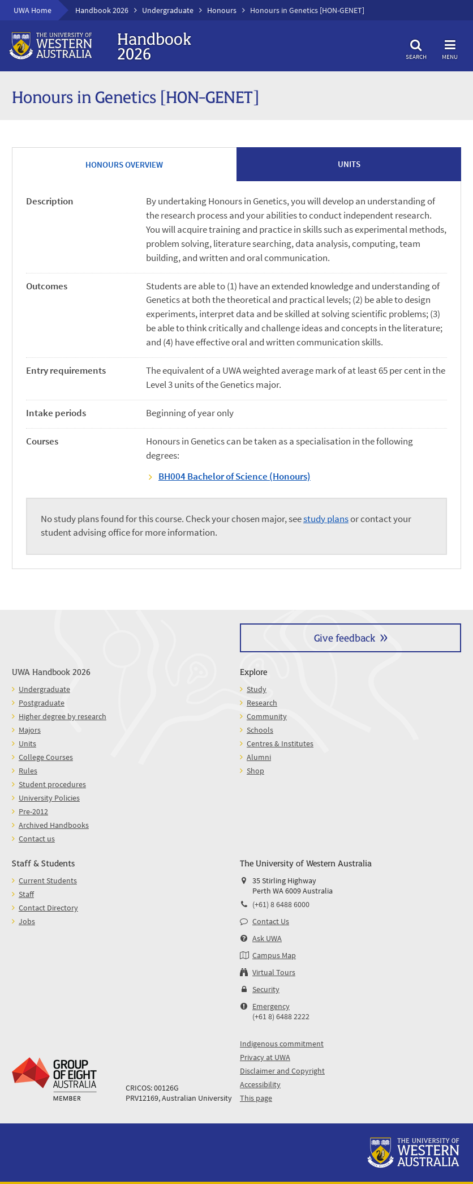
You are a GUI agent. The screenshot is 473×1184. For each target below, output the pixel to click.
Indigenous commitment (282, 1043)
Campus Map (274, 955)
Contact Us (270, 921)
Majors (30, 730)
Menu (449, 48)
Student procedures (52, 784)
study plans (326, 519)
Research (262, 703)
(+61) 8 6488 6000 (280, 904)
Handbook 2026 (101, 10)
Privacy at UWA (265, 1057)
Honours (221, 10)
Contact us (37, 838)
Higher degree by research (62, 716)
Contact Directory (48, 908)
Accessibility (260, 1084)
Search (416, 48)
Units (27, 743)
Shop (255, 771)
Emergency (271, 1006)
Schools (260, 730)
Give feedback (344, 637)
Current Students (48, 880)
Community (267, 716)
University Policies (49, 798)
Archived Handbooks (54, 825)
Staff (26, 894)
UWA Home (32, 10)
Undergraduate (168, 10)
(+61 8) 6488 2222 (280, 1016)
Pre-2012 (33, 811)
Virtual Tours (273, 972)
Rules (28, 771)
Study (256, 689)
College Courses (46, 757)
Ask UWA (267, 938)
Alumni (259, 757)
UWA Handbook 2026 (51, 671)
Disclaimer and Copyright (282, 1071)
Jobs (27, 921)
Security (266, 989)
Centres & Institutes (280, 743)
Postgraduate (41, 703)
